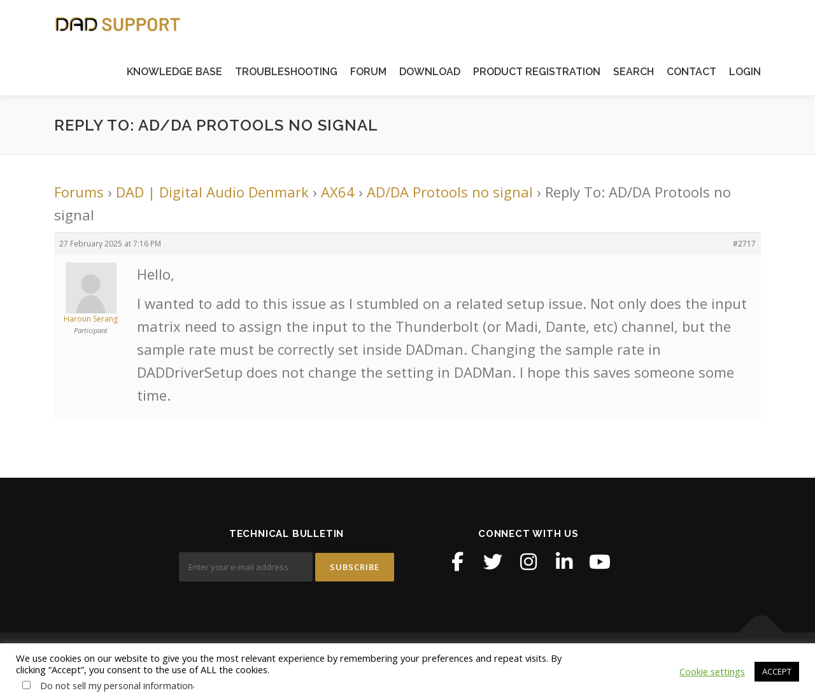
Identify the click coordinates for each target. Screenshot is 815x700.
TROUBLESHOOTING (286, 72)
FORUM (368, 72)
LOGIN (745, 72)
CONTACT (691, 72)
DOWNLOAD (429, 72)
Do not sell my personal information (116, 685)
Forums (79, 191)
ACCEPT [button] (776, 671)
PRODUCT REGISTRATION (536, 72)
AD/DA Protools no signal (450, 191)
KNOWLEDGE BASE (174, 72)
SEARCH (633, 72)
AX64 (338, 191)
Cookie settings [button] (712, 671)
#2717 (744, 243)
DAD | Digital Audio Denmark (212, 191)
